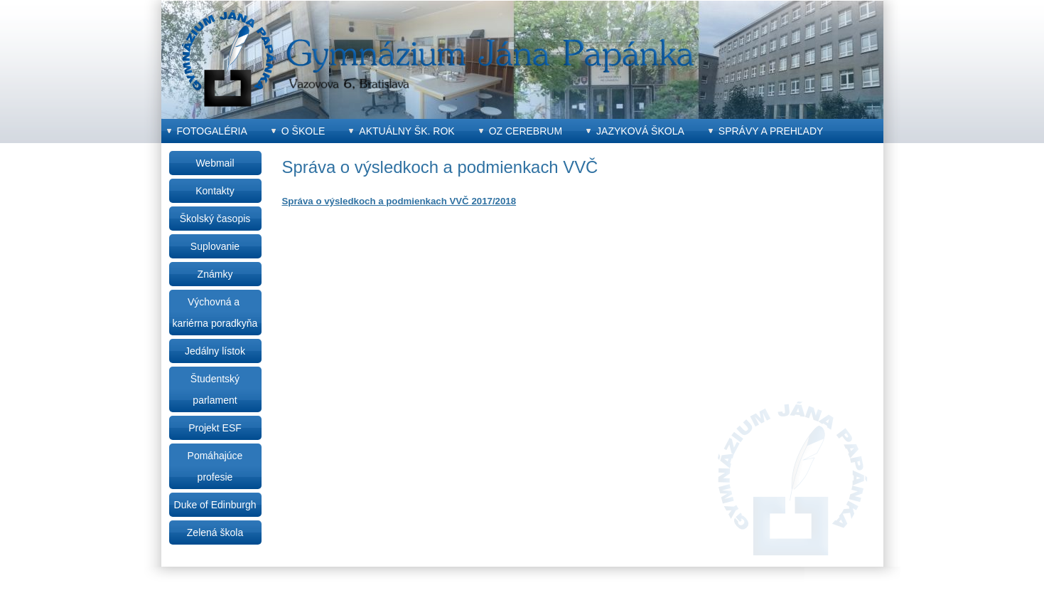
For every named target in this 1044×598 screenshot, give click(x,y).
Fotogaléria (212, 131)
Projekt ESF (215, 428)
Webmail (214, 163)
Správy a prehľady (771, 131)
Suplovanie (215, 246)
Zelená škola (215, 532)
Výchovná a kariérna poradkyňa (215, 312)
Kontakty (214, 190)
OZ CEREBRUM (525, 131)
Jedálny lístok (215, 351)
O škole (303, 131)
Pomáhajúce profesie (215, 466)
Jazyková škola (640, 131)
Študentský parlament (215, 389)
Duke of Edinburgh (215, 504)
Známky (215, 274)
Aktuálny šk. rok (406, 131)
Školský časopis (215, 218)
